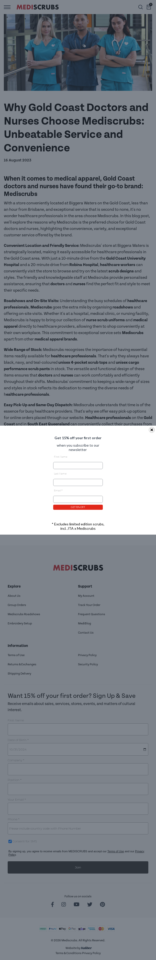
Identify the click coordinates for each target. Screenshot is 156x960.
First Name (60, 456)
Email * (58, 490)
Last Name (60, 473)
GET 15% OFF (78, 507)
